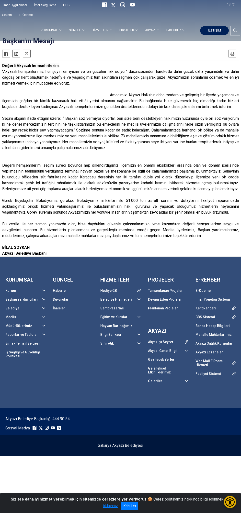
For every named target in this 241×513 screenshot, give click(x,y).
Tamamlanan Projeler (165, 291)
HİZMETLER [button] (100, 30)
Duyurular (61, 299)
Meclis (10, 317)
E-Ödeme (26, 15)
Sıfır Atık (107, 343)
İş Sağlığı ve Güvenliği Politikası (22, 354)
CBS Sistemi (205, 317)
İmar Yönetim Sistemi (212, 299)
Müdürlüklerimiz (18, 326)
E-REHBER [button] (173, 30)
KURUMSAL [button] (49, 30)
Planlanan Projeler (163, 308)
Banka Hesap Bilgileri (212, 326)
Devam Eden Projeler (165, 299)
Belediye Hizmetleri (116, 299)
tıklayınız (110, 505)
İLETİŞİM (214, 30)
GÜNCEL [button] (75, 30)
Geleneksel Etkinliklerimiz (159, 370)
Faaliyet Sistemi (208, 374)
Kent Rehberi (205, 308)
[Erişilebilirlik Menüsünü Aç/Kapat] (230, 502)
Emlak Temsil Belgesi (22, 343)
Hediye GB (108, 291)
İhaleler (59, 308)
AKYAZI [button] (150, 30)
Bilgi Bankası (110, 335)
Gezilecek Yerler (161, 359)
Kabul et (130, 506)
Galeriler (155, 381)
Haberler (60, 291)
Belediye (12, 308)
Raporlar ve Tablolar (21, 335)
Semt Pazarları (112, 308)
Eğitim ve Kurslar (113, 317)
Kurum (10, 291)
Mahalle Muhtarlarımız (213, 335)
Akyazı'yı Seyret (160, 342)
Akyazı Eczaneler (209, 352)
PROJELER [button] (126, 30)
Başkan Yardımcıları (21, 299)
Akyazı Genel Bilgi (162, 351)
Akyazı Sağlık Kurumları (214, 343)
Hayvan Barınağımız (116, 326)
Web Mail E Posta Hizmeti (209, 363)
